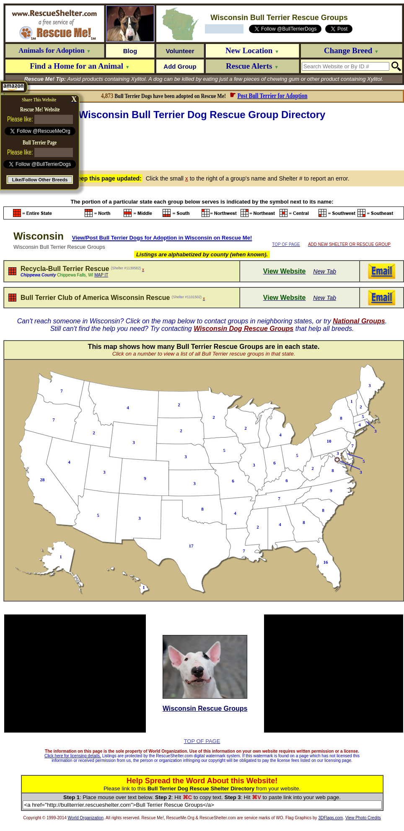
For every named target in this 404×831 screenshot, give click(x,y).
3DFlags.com (330, 818)
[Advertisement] (203, 144)
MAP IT (101, 275)
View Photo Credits (363, 818)
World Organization (86, 818)
